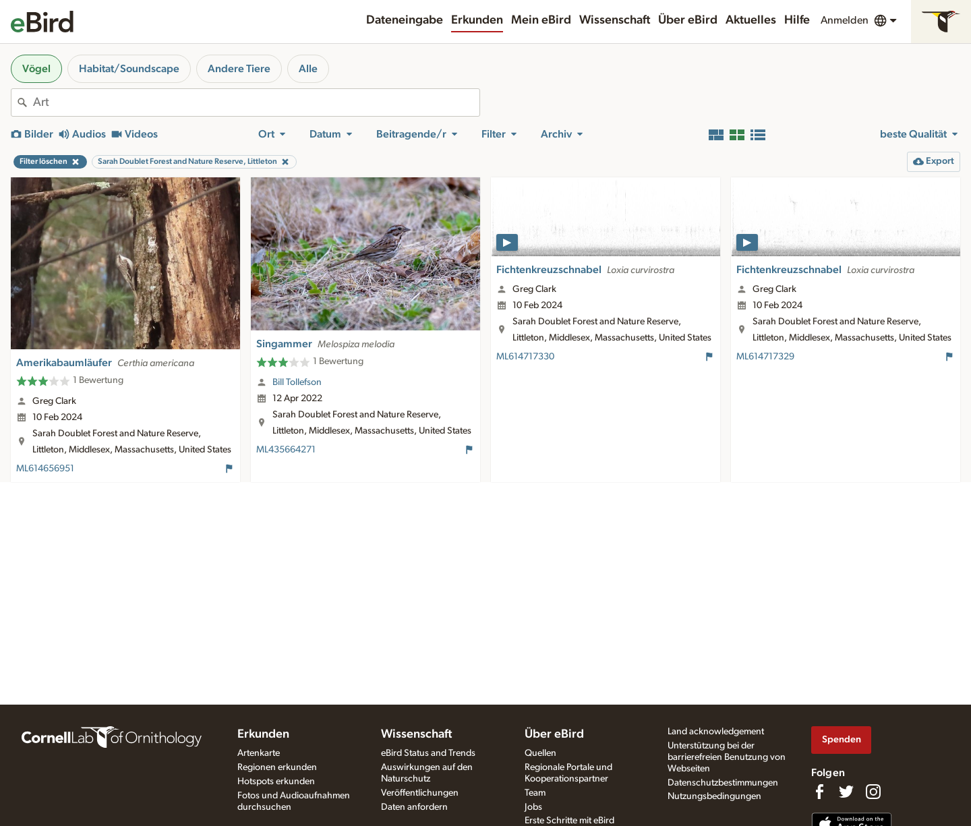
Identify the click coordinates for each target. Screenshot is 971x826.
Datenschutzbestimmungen (723, 783)
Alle (308, 68)
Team (535, 793)
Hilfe (797, 20)
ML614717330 (525, 356)
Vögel (36, 68)
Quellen (540, 753)
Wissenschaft (614, 20)
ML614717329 (765, 356)
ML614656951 (45, 468)
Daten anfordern (414, 807)
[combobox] (256, 102)
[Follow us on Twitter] (846, 792)
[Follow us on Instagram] (873, 792)
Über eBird (687, 20)
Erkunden (477, 20)
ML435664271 (286, 449)
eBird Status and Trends (428, 753)
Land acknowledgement (716, 731)
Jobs (533, 807)
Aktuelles (751, 20)
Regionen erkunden (277, 767)
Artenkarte (258, 753)
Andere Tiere (239, 68)
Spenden (841, 739)
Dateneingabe (404, 20)
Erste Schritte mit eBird (569, 820)
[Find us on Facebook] (819, 792)
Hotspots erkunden (276, 781)
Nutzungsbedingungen (714, 796)
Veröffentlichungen (420, 793)
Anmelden (845, 20)
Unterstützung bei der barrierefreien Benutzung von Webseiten (727, 757)
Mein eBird (541, 20)
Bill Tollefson (297, 382)
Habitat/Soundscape (129, 68)
